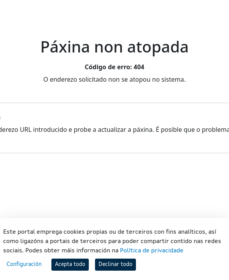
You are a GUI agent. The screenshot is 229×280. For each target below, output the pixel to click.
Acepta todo (70, 264)
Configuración (24, 264)
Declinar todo (115, 264)
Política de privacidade (151, 251)
